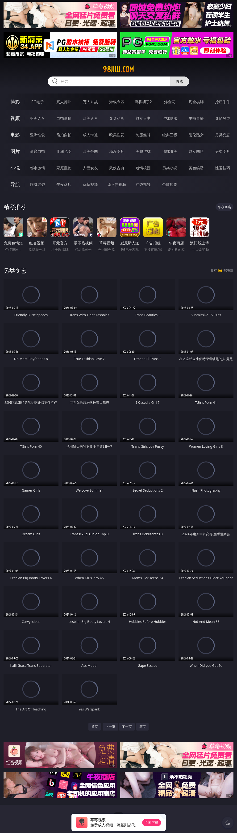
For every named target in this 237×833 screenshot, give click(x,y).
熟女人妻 (143, 118)
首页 (94, 726)
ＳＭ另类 (222, 118)
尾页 (142, 726)
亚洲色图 (63, 151)
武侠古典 (116, 167)
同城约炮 (37, 184)
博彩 (15, 101)
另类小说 (169, 167)
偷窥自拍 (37, 151)
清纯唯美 (169, 151)
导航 (15, 184)
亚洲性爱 (37, 134)
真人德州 (63, 101)
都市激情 (37, 167)
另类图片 (222, 151)
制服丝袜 (143, 134)
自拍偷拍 (63, 118)
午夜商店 (63, 184)
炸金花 (169, 101)
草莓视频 (90, 184)
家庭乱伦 (63, 167)
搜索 (179, 81)
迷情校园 (143, 167)
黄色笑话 (196, 167)
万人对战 (90, 101)
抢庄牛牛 (222, 101)
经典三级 (169, 134)
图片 (15, 151)
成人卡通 (90, 134)
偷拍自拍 (63, 134)
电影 (15, 135)
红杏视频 (143, 184)
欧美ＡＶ (90, 118)
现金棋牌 (196, 101)
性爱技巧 (222, 167)
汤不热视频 (116, 184)
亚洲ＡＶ (37, 118)
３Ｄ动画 (116, 118)
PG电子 (37, 101)
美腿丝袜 (143, 151)
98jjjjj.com (118, 69)
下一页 (127, 726)
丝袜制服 (169, 118)
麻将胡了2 (143, 101)
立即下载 (151, 822)
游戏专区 (116, 101)
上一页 (110, 726)
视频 (15, 118)
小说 (15, 168)
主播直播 (196, 118)
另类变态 (222, 134)
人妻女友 (90, 167)
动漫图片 (116, 151)
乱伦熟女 (196, 134)
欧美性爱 (116, 134)
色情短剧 (169, 184)
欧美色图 (90, 151)
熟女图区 (196, 151)
